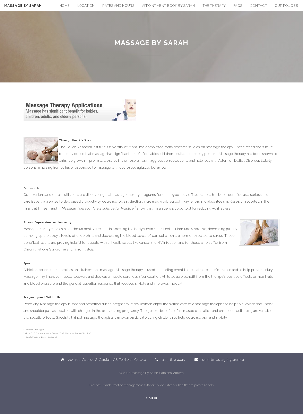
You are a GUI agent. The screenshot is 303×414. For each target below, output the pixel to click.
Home (65, 5)
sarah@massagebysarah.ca (223, 360)
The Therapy (214, 5)
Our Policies (286, 5)
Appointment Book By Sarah (168, 5)
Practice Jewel (99, 385)
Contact (258, 5)
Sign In (151, 398)
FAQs (237, 5)
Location (86, 5)
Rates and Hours (118, 5)
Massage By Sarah (23, 5)
